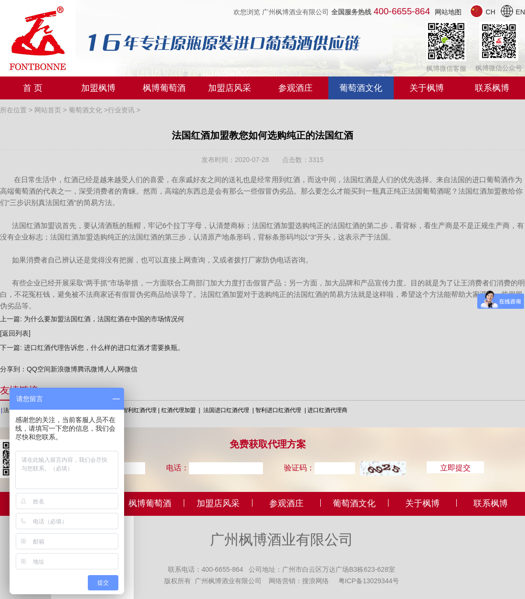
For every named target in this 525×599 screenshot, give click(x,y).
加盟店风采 (229, 88)
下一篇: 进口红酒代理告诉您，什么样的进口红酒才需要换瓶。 (92, 347)
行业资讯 (121, 110)
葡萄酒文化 (360, 88)
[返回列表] (15, 333)
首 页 (32, 88)
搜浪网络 (315, 580)
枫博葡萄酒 (164, 88)
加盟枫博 (98, 88)
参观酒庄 (295, 88)
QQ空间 (39, 369)
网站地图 (448, 12)
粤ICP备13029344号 (368, 580)
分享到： (13, 369)
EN (512, 12)
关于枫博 (427, 88)
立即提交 (455, 467)
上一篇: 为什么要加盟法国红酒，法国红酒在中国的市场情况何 (92, 319)
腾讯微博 (90, 369)
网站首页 (47, 110)
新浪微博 (64, 369)
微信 (130, 369)
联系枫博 (492, 88)
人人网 (114, 369)
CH (483, 12)
